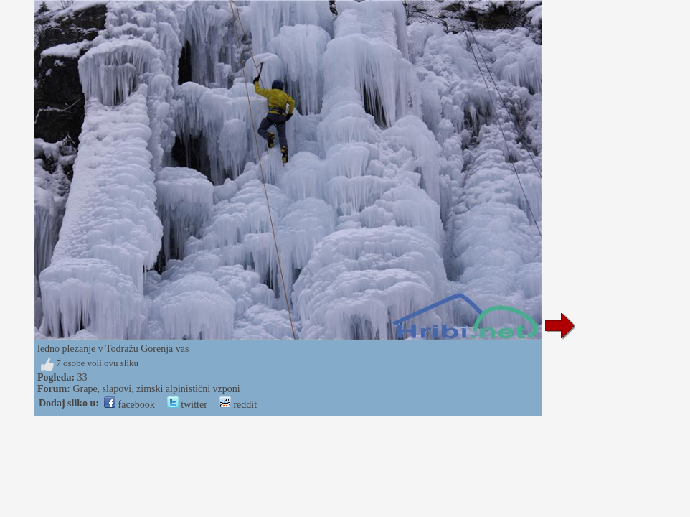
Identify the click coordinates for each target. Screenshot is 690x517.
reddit (238, 404)
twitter (187, 404)
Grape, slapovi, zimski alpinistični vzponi (156, 388)
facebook (129, 404)
